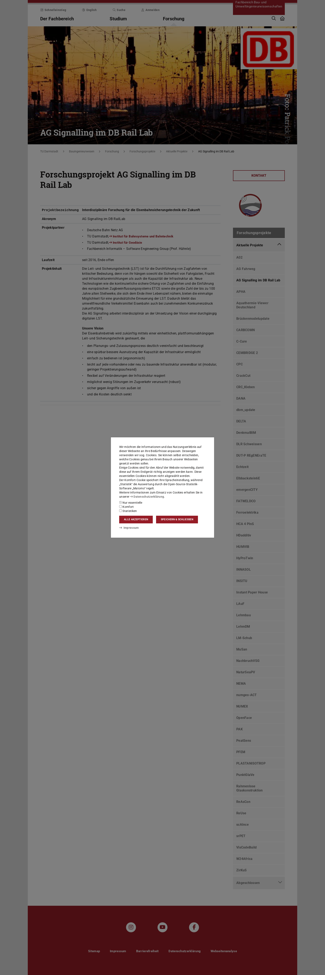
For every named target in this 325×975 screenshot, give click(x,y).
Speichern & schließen (177, 519)
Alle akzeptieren (136, 519)
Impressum (129, 527)
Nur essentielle (130, 502)
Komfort (126, 506)
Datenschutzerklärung (147, 496)
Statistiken (128, 511)
